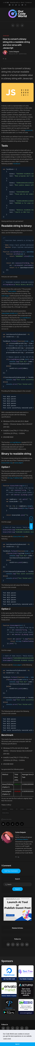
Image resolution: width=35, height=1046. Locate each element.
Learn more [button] (7, 1038)
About (22, 2)
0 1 (16, 809)
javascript (4, 809)
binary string (5, 813)
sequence (29, 809)
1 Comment (6, 865)
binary (11, 809)
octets (22, 809)
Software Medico (22, 839)
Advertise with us (15, 2)
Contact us (28, 2)
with (5, 2)
